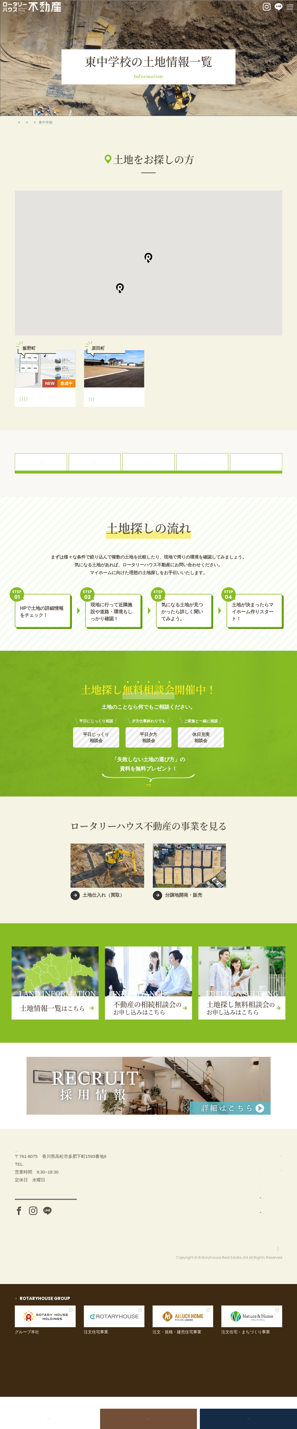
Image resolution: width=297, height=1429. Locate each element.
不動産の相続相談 (260, 1173)
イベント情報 (256, 1202)
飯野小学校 (31, 412)
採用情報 (251, 1245)
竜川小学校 (99, 412)
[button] (148, 258)
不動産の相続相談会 (148, 1418)
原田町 (96, 418)
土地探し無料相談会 (240, 1418)
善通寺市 (62, 122)
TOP (18, 122)
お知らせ (251, 1230)
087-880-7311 (37, 1200)
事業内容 (195, 1202)
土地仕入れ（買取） (209, 1216)
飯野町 (46, 418)
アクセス (46, 1238)
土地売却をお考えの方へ (56, 1418)
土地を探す (38, 122)
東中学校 (51, 412)
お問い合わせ (256, 1216)
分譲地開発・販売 (206, 1230)
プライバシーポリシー (264, 1281)
